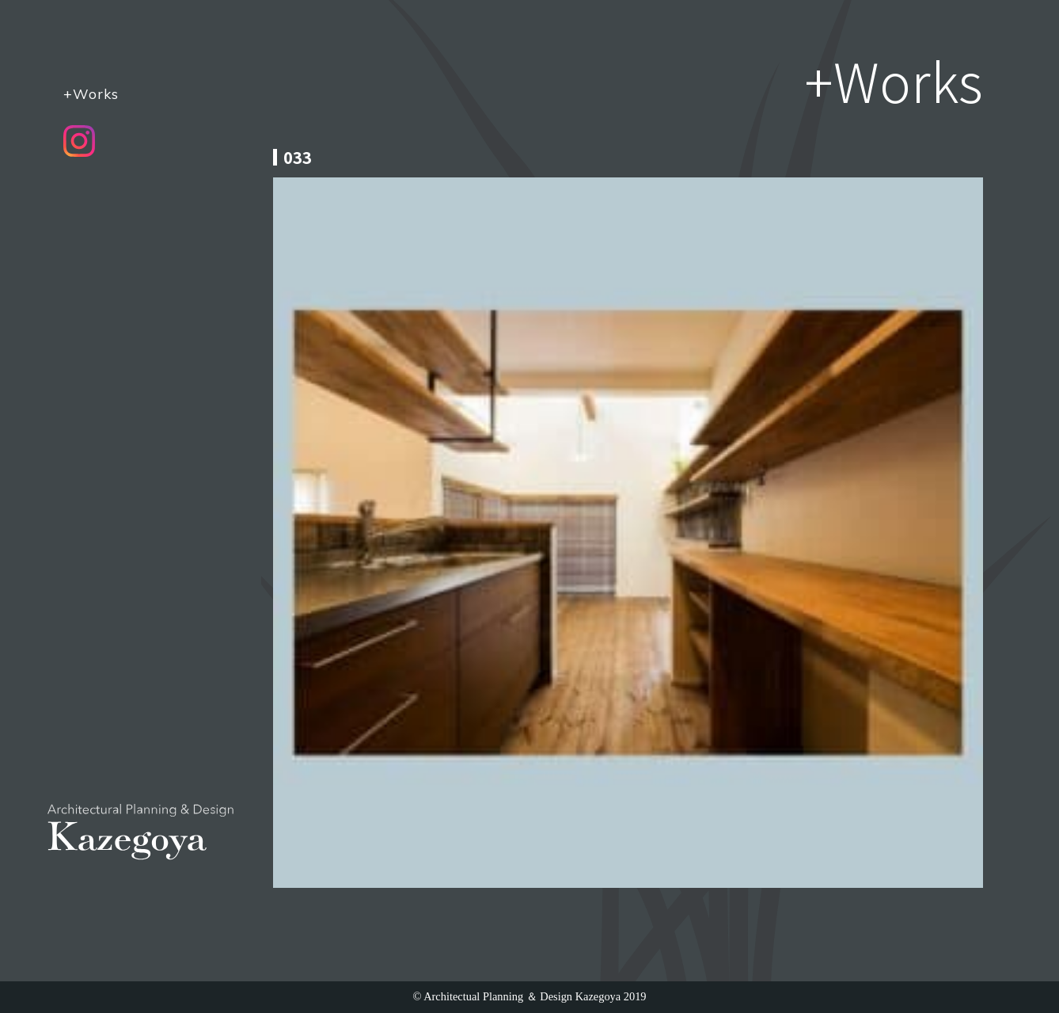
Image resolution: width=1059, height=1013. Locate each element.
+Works (91, 93)
